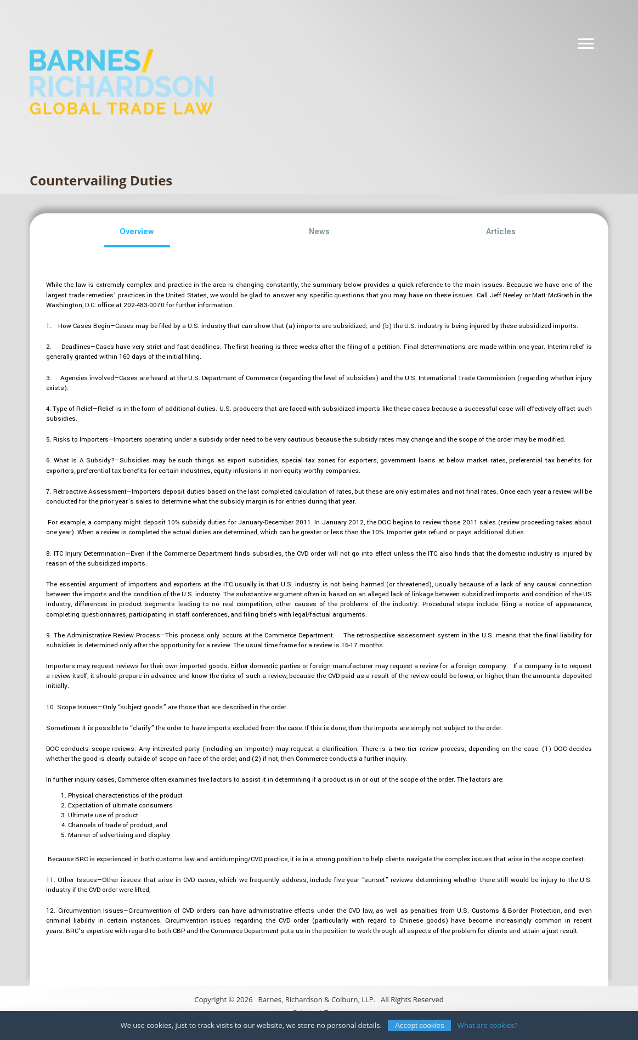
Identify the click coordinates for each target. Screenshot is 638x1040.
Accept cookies (419, 1025)
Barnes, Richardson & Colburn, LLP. (316, 999)
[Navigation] (586, 44)
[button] (137, 232)
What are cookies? (488, 1025)
